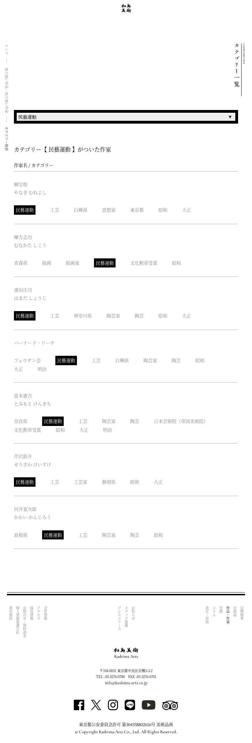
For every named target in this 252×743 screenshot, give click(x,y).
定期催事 (241, 613)
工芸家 (80, 481)
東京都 (137, 209)
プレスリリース (119, 618)
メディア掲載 (126, 616)
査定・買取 (207, 615)
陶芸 (139, 315)
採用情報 (31, 613)
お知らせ (133, 613)
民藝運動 (25, 209)
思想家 (109, 209)
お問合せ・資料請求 (24, 622)
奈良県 (20, 421)
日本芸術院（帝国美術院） (181, 421)
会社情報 (45, 613)
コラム (213, 611)
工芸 (54, 209)
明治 (42, 369)
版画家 (72, 262)
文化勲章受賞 (143, 262)
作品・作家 (227, 615)
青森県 (20, 262)
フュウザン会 (27, 360)
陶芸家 (113, 315)
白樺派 (80, 209)
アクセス (38, 613)
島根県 (20, 534)
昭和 (162, 209)
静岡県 (109, 481)
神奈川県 (83, 315)
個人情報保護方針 (17, 620)
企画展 (234, 611)
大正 (186, 209)
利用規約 (10, 613)
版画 (46, 262)
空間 (220, 609)
